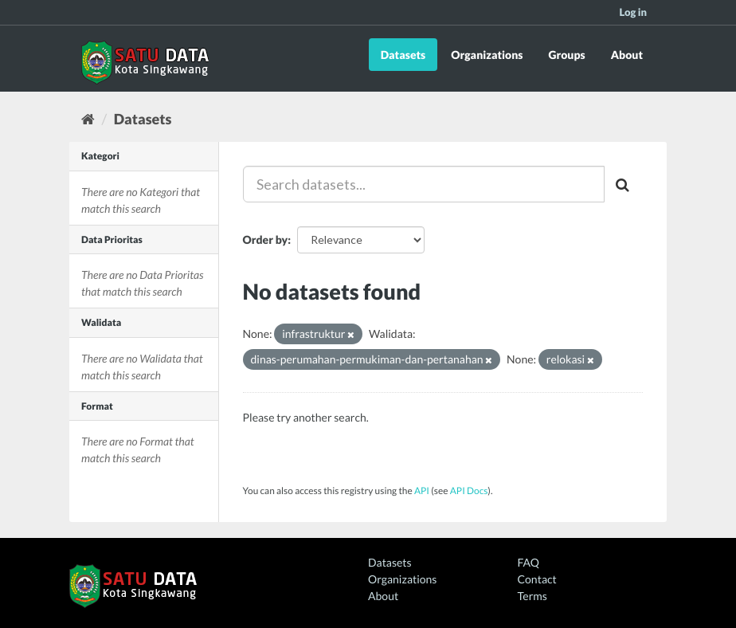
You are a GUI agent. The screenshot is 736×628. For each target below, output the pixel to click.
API (421, 491)
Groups (566, 54)
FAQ (528, 562)
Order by (265, 239)
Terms (532, 595)
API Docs (469, 491)
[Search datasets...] (424, 184)
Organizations (487, 54)
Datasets (403, 54)
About (627, 54)
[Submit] (624, 184)
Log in (633, 12)
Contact (537, 579)
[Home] (88, 119)
